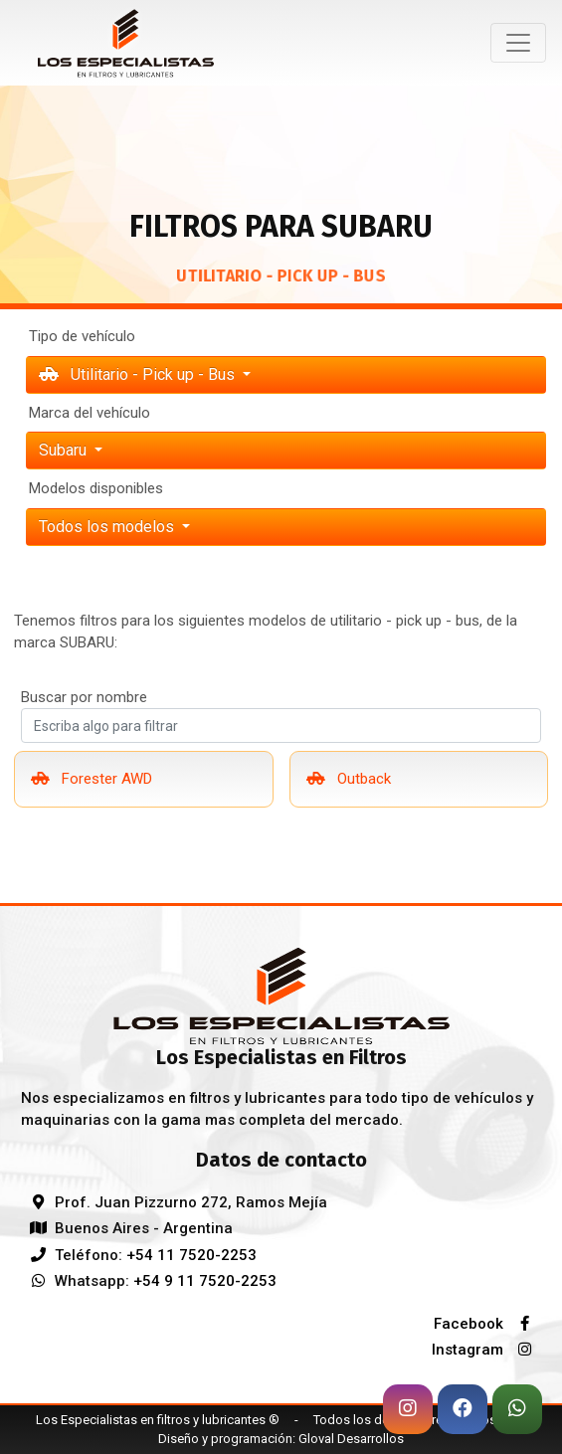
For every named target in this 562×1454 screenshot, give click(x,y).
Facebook (487, 1324)
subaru (65, 450)
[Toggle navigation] (518, 43)
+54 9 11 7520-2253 (205, 1281)
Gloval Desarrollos (351, 1438)
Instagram (486, 1350)
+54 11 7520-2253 (191, 1255)
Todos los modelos (108, 526)
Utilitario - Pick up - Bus (139, 374)
